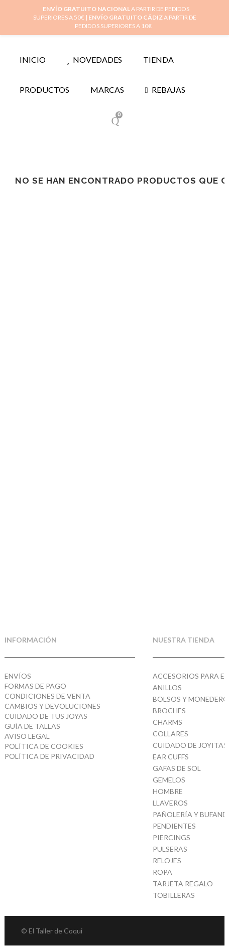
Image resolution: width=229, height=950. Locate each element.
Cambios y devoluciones (52, 706)
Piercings (171, 837)
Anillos (167, 687)
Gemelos (169, 779)
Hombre (168, 791)
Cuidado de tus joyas (46, 716)
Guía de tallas (32, 726)
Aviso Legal (27, 736)
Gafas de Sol (177, 768)
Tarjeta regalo (183, 883)
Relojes (167, 860)
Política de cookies (44, 746)
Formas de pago (35, 686)
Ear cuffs (171, 756)
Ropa (162, 872)
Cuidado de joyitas (190, 745)
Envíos (18, 676)
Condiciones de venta (47, 696)
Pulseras (170, 849)
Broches (169, 710)
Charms (167, 722)
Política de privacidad (49, 756)
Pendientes (174, 826)
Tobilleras (174, 895)
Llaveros (170, 803)
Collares (170, 733)
